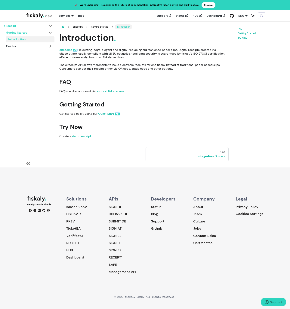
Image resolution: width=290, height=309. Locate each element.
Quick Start (106, 114)
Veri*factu (74, 236)
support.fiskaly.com (110, 91)
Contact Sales (204, 236)
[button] (28, 26)
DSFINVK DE (118, 214)
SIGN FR (115, 250)
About (198, 207)
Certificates (202, 243)
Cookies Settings (249, 214)
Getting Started (247, 33)
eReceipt (65, 50)
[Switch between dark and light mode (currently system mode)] (253, 16)
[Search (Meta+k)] (261, 15)
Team (197, 214)
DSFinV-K (74, 214)
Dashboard (215, 16)
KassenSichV (76, 207)
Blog (81, 16)
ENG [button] (241, 16)
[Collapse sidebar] (28, 163)
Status (182, 16)
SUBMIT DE (117, 221)
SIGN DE (115, 207)
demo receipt (81, 136)
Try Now (242, 37)
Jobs (197, 228)
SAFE (113, 264)
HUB (197, 16)
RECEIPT (72, 243)
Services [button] (64, 16)
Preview (208, 5)
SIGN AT (115, 228)
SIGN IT (114, 243)
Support (163, 16)
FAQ (240, 28)
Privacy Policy (247, 207)
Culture (199, 221)
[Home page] (62, 27)
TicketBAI (73, 228)
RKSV (70, 221)
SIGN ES (115, 236)
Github (156, 228)
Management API (122, 272)
